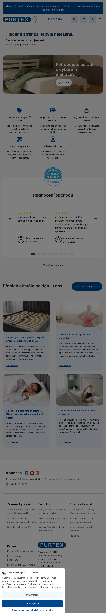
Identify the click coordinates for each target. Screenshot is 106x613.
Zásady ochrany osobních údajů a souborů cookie (32, 610)
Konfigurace (32, 595)
